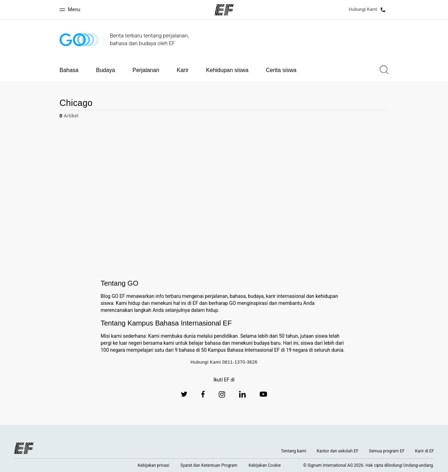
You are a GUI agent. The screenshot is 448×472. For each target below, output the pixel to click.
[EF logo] (24, 448)
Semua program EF (387, 451)
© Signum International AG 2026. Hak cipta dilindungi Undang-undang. (368, 465)
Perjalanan (146, 70)
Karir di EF (424, 451)
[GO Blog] (79, 39)
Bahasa (68, 70)
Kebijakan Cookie (264, 465)
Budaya (105, 70)
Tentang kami (293, 451)
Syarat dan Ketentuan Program (209, 465)
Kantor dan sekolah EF (337, 451)
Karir (183, 70)
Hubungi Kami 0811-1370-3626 (224, 362)
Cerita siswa (281, 70)
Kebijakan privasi (153, 465)
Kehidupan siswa (227, 70)
